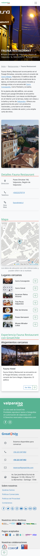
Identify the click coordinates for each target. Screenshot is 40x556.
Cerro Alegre (6, 76)
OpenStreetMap (33, 264)
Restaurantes (13, 66)
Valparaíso (21, 101)
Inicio (3, 66)
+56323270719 (18, 57)
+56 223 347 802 (19, 452)
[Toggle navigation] (36, 3)
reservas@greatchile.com (23, 467)
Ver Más (28, 387)
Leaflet (16, 264)
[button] (20, 241)
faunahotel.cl (32, 57)
